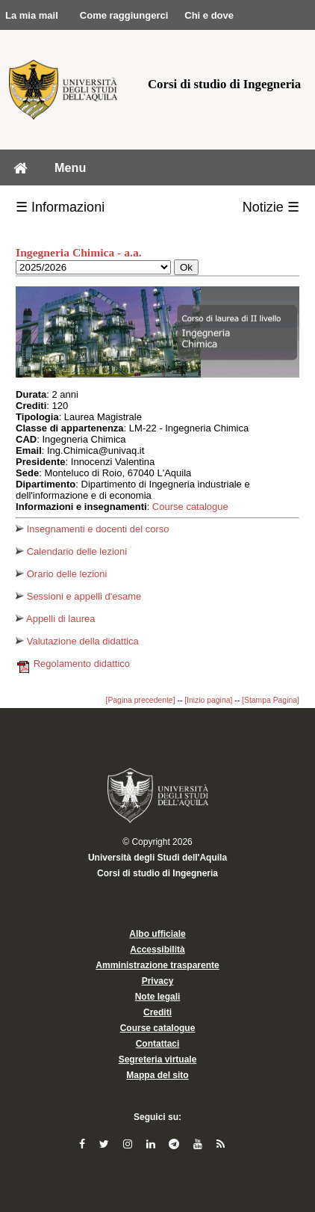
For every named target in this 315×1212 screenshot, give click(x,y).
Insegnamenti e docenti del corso (92, 529)
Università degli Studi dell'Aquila (157, 857)
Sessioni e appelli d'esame (78, 596)
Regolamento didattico (73, 663)
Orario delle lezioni (61, 573)
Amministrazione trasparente (157, 965)
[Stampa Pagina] (270, 700)
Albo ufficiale (157, 934)
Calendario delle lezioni (71, 551)
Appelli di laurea (55, 618)
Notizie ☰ (271, 207)
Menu (70, 167)
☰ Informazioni (60, 207)
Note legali (158, 996)
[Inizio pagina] (208, 700)
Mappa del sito (157, 1075)
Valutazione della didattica (77, 641)
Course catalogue (190, 506)
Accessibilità (157, 949)
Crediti (157, 1012)
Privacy (158, 981)
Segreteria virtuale (158, 1059)
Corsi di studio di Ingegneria (157, 873)
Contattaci (158, 1044)
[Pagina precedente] (140, 700)
